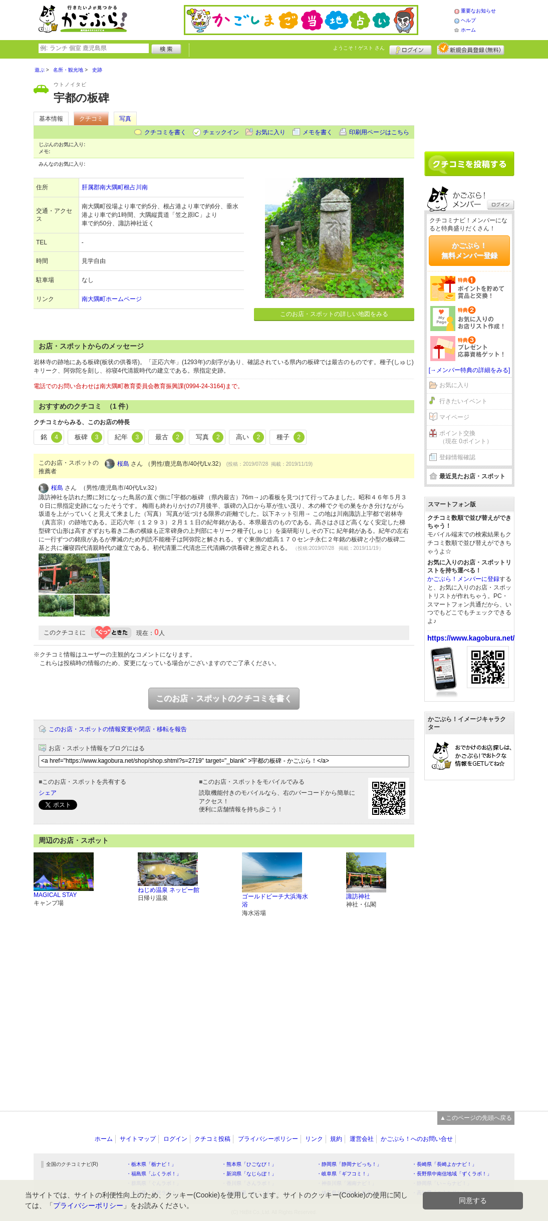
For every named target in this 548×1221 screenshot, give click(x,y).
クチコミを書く (165, 132)
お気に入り (270, 132)
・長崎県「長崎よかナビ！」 (444, 1164)
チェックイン (221, 132)
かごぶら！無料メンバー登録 (469, 250)
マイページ (454, 417)
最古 (169, 437)
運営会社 (362, 1138)
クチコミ (91, 118)
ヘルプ (468, 20)
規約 (336, 1138)
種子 (291, 437)
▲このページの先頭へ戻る (476, 1117)
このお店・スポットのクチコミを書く (224, 698)
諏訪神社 (358, 896)
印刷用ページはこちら (379, 132)
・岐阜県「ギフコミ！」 (344, 1173)
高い (250, 437)
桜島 (123, 463)
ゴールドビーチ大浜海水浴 (275, 900)
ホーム (468, 30)
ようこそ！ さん (359, 48)
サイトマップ (138, 1138)
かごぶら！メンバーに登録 (463, 578)
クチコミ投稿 (212, 1138)
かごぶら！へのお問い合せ (417, 1138)
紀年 (129, 437)
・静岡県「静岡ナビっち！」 (349, 1164)
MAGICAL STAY (55, 894)
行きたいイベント (463, 401)
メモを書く (318, 132)
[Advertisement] (469, 101)
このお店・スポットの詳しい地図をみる (334, 314)
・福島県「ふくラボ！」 (153, 1173)
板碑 (89, 437)
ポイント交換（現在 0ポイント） (465, 437)
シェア (48, 792)
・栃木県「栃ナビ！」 (151, 1164)
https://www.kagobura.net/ (471, 638)
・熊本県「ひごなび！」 (249, 1164)
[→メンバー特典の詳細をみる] (469, 370)
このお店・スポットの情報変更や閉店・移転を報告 (118, 729)
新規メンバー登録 (470, 48)
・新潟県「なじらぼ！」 (249, 1173)
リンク (314, 1138)
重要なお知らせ (478, 11)
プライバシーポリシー (268, 1138)
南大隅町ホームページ (112, 298)
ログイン (410, 48)
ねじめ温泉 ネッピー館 (168, 889)
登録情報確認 (457, 457)
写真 (125, 118)
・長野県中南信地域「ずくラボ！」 (452, 1173)
